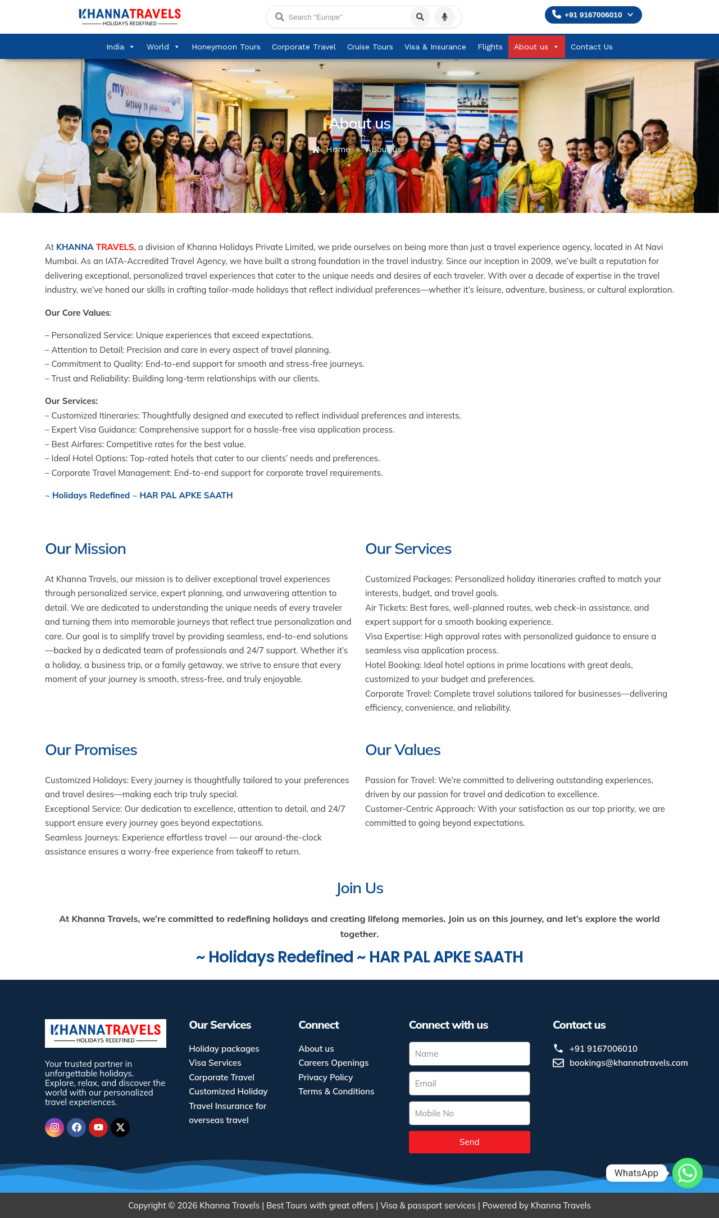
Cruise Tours (370, 46)
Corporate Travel (304, 46)
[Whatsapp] (687, 1189)
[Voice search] (445, 17)
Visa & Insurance (435, 46)
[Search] (420, 17)
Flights (490, 46)
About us (536, 46)
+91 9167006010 (593, 15)
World (163, 46)
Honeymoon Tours (226, 46)
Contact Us (592, 46)
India (120, 46)
